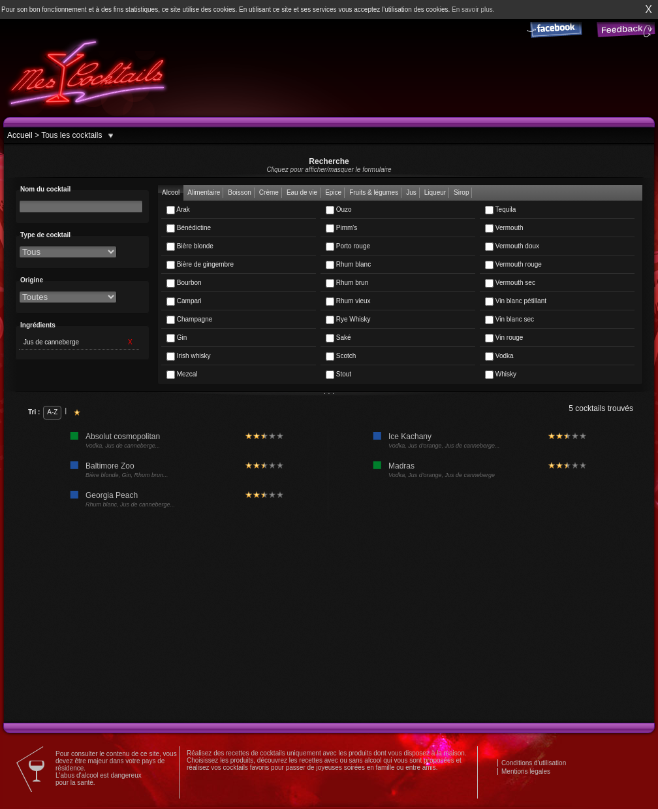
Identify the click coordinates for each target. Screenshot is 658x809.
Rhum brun (347, 283)
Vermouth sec (510, 283)
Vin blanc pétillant (515, 301)
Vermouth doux (512, 246)
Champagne (189, 320)
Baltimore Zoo (110, 466)
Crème (269, 192)
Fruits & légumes (373, 192)
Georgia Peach (112, 495)
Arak (178, 210)
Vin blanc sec (509, 320)
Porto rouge (348, 246)
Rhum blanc (348, 265)
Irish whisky (188, 356)
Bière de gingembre (200, 265)
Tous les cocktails (70, 135)
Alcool (171, 192)
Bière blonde (189, 246)
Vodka (499, 356)
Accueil (20, 135)
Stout (338, 375)
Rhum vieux (348, 301)
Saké (338, 338)
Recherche (328, 165)
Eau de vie (302, 192)
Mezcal (181, 375)
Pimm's (341, 228)
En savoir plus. (473, 9)
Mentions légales (525, 771)
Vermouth (504, 228)
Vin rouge (504, 338)
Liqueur (435, 192)
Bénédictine (188, 228)
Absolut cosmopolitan (123, 436)
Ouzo (339, 210)
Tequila (500, 210)
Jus (411, 192)
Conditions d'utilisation (533, 763)
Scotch (341, 356)
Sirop (461, 192)
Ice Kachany (409, 436)
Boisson (239, 192)
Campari (184, 301)
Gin (176, 338)
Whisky (500, 375)
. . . (329, 391)
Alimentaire (203, 192)
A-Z (52, 412)
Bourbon (184, 283)
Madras (401, 466)
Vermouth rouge (513, 265)
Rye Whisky (348, 320)
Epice (333, 192)
